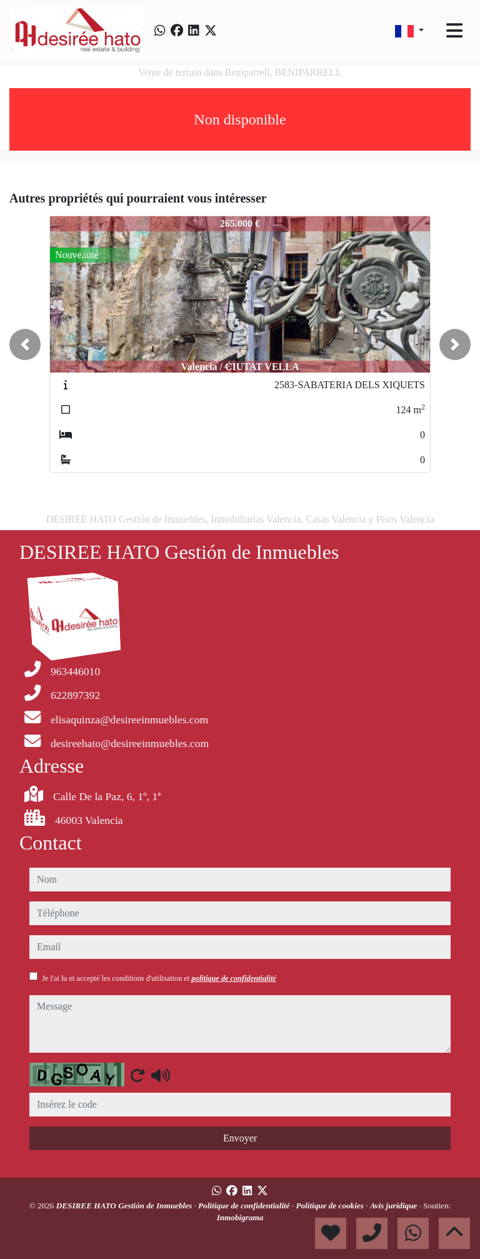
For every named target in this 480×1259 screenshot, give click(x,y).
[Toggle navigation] (454, 31)
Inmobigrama (240, 1217)
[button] (25, 344)
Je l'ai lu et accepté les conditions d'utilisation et (159, 978)
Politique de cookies (331, 1205)
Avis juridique (394, 1205)
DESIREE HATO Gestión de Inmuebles (125, 1205)
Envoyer (240, 1138)
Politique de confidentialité (245, 1205)
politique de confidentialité (233, 978)
